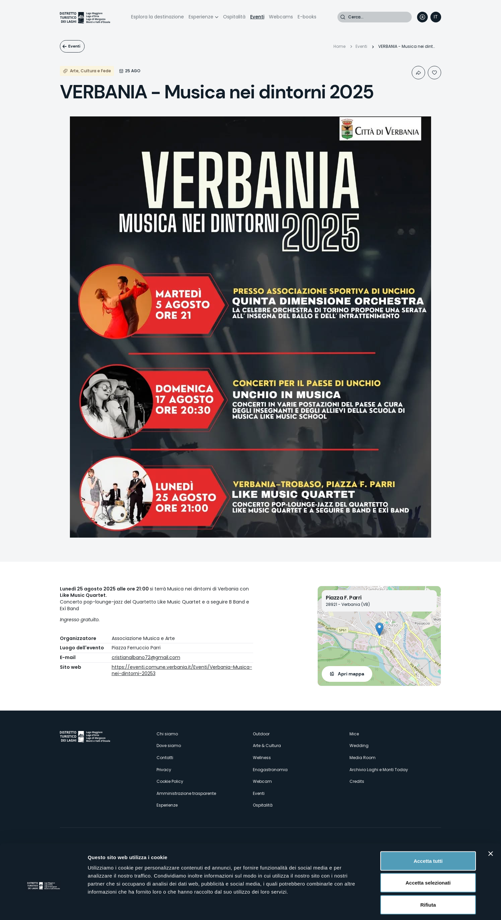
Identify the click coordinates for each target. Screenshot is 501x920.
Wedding (359, 745)
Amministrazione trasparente (186, 793)
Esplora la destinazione (157, 16)
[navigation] (435, 17)
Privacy (164, 769)
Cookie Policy (170, 781)
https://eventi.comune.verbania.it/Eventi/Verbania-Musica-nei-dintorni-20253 (182, 670)
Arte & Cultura (267, 745)
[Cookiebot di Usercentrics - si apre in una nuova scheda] (43, 907)
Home (339, 46)
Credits (356, 781)
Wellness (262, 757)
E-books (307, 16)
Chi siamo (167, 734)
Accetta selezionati (427, 854)
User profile (422, 17)
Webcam (262, 781)
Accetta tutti (428, 832)
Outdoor (261, 734)
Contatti (165, 757)
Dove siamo (169, 745)
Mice (354, 734)
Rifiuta (428, 876)
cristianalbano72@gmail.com (146, 657)
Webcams (281, 16)
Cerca (342, 17)
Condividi (418, 72)
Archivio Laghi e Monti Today (378, 769)
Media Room (362, 757)
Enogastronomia (270, 769)
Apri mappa (351, 674)
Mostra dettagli (352, 907)
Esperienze (201, 16)
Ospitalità (234, 16)
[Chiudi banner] (490, 825)
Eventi (257, 16)
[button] (379, 629)
